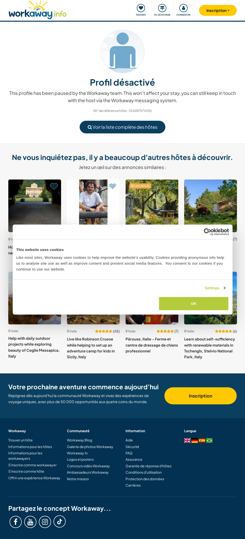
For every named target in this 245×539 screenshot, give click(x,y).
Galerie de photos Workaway (90, 446)
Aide (129, 440)
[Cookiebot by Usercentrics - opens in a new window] (207, 232)
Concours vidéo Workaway (88, 466)
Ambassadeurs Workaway (88, 472)
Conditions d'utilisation (144, 472)
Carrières (133, 485)
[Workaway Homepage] (37, 9)
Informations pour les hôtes (30, 446)
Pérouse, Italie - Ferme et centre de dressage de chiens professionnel (152, 345)
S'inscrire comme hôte (26, 471)
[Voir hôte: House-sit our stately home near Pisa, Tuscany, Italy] (34, 206)
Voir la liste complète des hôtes (122, 127)
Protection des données (145, 479)
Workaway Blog (79, 440)
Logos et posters (80, 459)
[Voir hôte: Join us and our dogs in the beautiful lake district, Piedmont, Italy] (210, 206)
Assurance (134, 459)
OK (194, 303)
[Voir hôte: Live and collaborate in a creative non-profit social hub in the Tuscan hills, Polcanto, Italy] (93, 206)
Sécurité (132, 446)
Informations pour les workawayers (25, 455)
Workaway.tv (77, 453)
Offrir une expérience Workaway (34, 478)
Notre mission (78, 479)
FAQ (129, 453)
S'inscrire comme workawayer (32, 465)
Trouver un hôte (20, 440)
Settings (212, 288)
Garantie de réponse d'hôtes (148, 466)
